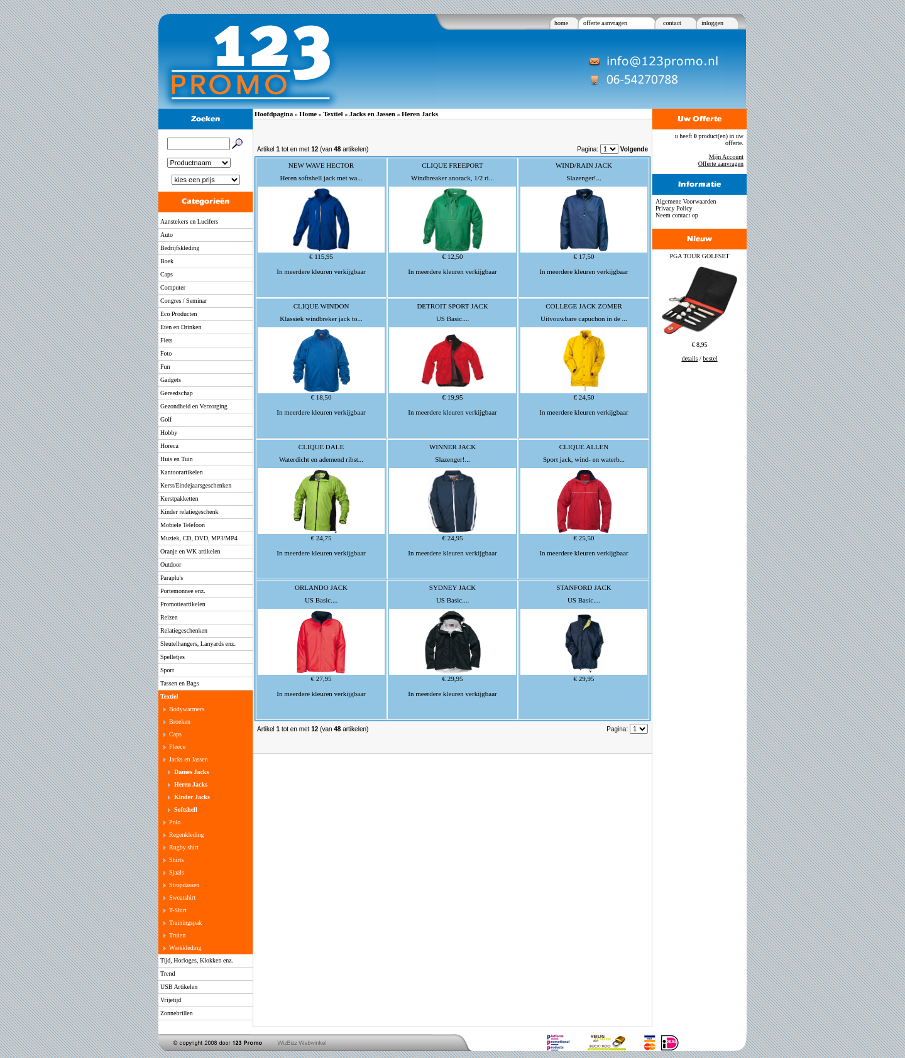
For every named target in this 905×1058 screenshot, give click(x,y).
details (689, 358)
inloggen (712, 22)
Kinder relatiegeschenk (189, 511)
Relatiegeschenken (183, 630)
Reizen (169, 617)
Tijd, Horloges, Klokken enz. (196, 960)
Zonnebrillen (176, 1013)
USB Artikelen (178, 986)
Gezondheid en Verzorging (194, 406)
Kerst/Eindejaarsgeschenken (195, 485)
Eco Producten (178, 313)
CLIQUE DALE (321, 446)
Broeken (179, 721)
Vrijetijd (170, 999)
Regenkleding (186, 834)
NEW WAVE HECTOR (321, 165)
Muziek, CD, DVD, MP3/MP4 (199, 538)
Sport (167, 670)
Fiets (166, 340)
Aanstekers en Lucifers (189, 221)
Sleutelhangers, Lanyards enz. (198, 643)
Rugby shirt (184, 847)
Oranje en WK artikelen (190, 551)
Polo (174, 822)
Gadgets (170, 379)
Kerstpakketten (179, 498)
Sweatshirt (182, 897)
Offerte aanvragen (720, 163)
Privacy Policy (674, 208)
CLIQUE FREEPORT (452, 165)
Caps (166, 274)
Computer (172, 287)
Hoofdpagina (274, 113)
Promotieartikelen (183, 604)
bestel (710, 358)
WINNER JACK (452, 446)
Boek (166, 261)
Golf (166, 419)
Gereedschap (176, 393)
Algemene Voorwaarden (685, 201)
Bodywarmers (186, 709)
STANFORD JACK (583, 587)
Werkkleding (185, 947)
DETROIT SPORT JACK (452, 306)
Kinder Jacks (192, 797)
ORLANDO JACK (321, 587)
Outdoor (170, 564)
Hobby (168, 432)
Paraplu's (171, 577)
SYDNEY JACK (452, 587)
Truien (177, 935)
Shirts (176, 859)
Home (308, 113)
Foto (166, 353)
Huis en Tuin (176, 458)
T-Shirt (178, 910)
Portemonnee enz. (183, 590)
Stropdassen (184, 884)
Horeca (169, 445)
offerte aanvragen (605, 22)
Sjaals (176, 872)
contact (672, 22)
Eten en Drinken (181, 327)
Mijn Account (726, 156)
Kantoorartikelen (181, 472)
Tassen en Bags (179, 683)
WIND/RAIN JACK (584, 165)
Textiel (169, 696)
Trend (167, 973)
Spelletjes (172, 656)
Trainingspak (185, 922)
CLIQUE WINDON (321, 306)
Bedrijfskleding (179, 247)
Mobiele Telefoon (182, 524)
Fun (165, 366)
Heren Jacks (190, 784)
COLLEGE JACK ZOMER (584, 306)
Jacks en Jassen (188, 759)
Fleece (177, 746)
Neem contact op (676, 215)
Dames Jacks (191, 771)
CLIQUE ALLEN (584, 446)
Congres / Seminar (183, 300)
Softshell (185, 809)
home (561, 22)
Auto (166, 234)
